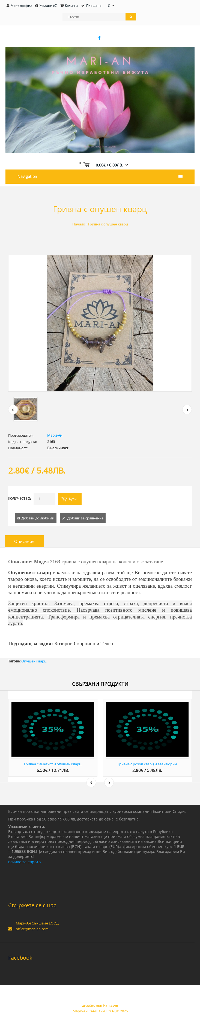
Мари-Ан (54, 435)
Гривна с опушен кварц (108, 224)
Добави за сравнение (85, 518)
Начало (78, 224)
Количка (71, 5)
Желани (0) (48, 5)
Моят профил (21, 5)
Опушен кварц (33, 661)
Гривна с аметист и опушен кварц (52, 764)
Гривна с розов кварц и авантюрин (147, 764)
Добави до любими (38, 518)
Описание (24, 541)
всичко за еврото (24, 861)
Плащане (94, 5)
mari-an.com (107, 1005)
